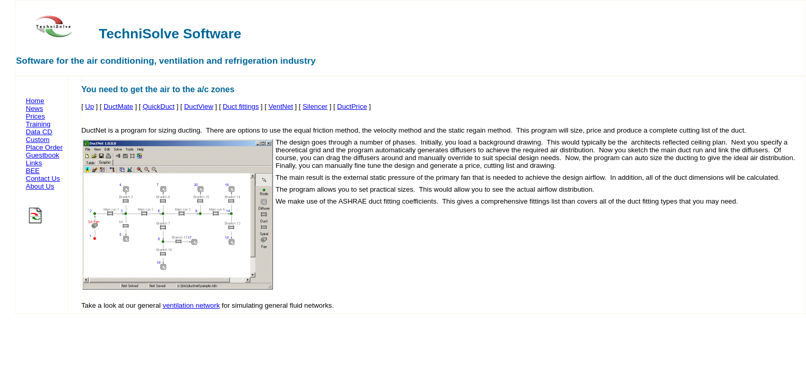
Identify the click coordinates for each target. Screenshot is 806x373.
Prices (35, 116)
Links (34, 163)
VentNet (280, 106)
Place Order (44, 147)
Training (38, 124)
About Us (40, 186)
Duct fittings (241, 106)
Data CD (39, 132)
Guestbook (42, 155)
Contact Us (43, 178)
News (34, 108)
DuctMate (118, 106)
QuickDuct (158, 106)
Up (89, 106)
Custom (38, 140)
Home (35, 101)
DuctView (198, 106)
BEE (33, 171)
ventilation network (191, 305)
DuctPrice (352, 106)
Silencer (315, 106)
